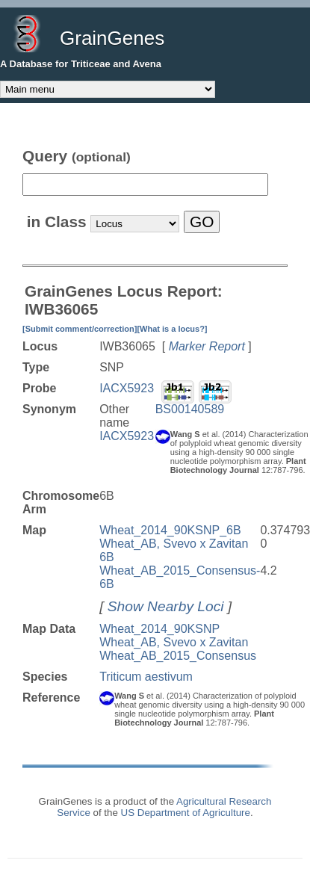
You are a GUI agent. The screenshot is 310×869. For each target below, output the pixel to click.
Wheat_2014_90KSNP (159, 628)
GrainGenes (112, 38)
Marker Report (207, 346)
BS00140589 (190, 409)
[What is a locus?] (172, 328)
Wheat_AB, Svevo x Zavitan (173, 642)
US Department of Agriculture (185, 812)
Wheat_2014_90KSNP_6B (170, 530)
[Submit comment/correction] (79, 328)
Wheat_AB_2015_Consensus (177, 655)
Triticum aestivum (146, 676)
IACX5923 (126, 388)
